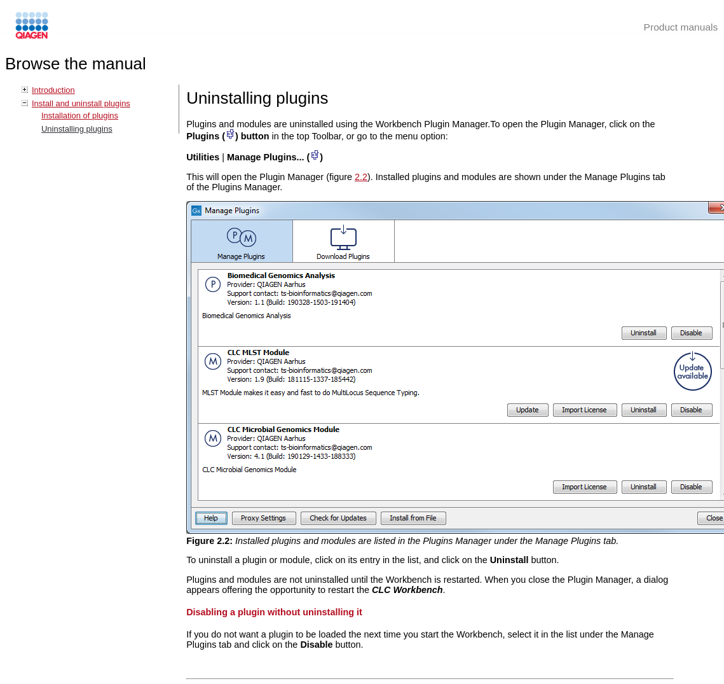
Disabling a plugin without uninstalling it (274, 612)
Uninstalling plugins (77, 129)
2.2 (361, 177)
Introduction (53, 90)
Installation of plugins (79, 115)
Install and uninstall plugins (81, 103)
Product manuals (681, 27)
